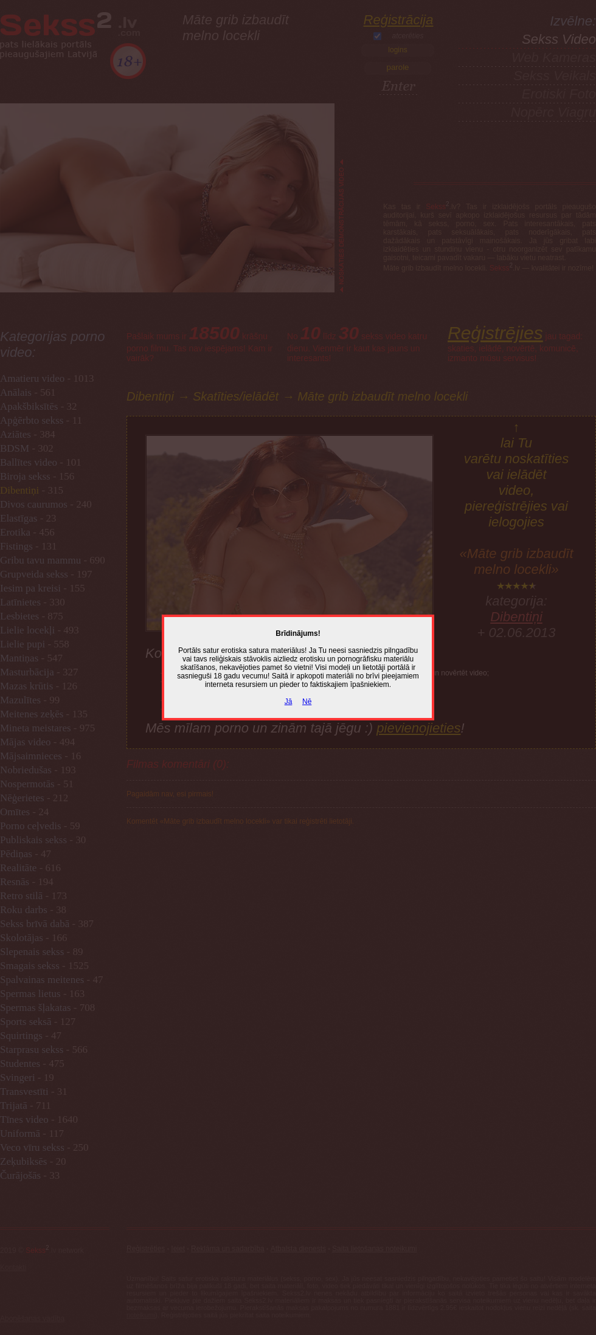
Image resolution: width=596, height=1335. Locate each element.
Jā (289, 701)
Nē (306, 701)
